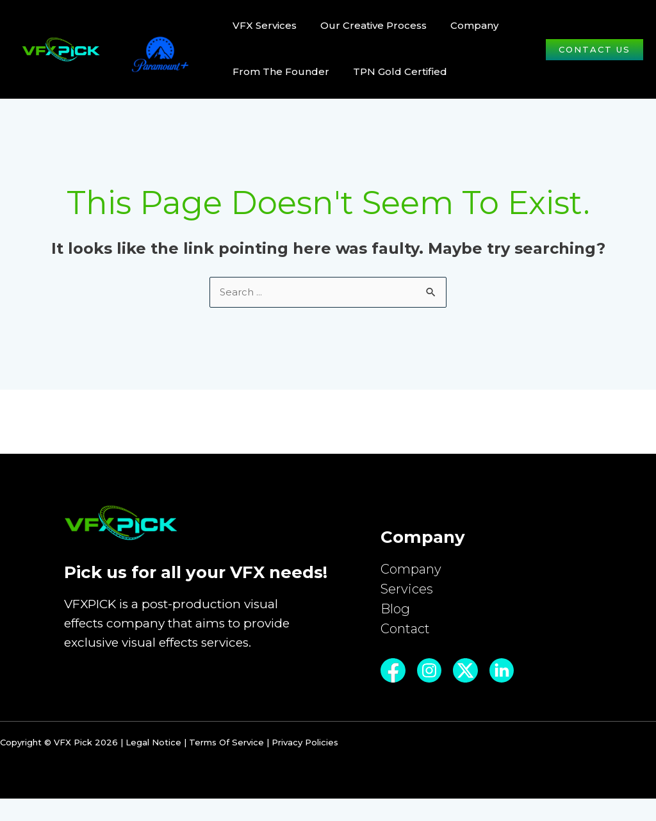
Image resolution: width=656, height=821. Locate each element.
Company (413, 571)
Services (408, 594)
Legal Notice (153, 764)
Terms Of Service (226, 764)
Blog (396, 616)
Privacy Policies (305, 764)
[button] (594, 49)
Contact (407, 639)
